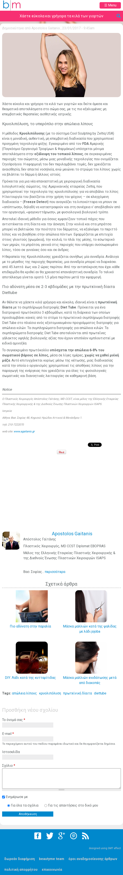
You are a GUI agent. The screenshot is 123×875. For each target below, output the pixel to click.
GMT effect (114, 848)
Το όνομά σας (13, 720)
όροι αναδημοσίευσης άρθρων (92, 859)
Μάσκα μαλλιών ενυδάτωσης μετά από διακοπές (89, 680)
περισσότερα (55, 572)
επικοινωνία (52, 870)
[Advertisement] (62, 496)
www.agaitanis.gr (24, 431)
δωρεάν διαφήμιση (19, 859)
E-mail (8, 734)
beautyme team (51, 859)
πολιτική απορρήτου (21, 870)
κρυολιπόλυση (50, 693)
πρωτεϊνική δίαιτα (77, 693)
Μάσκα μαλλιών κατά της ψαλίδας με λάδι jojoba (90, 628)
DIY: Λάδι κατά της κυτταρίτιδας (30, 678)
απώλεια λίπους (24, 693)
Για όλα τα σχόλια (25, 805)
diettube (100, 693)
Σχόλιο (8, 766)
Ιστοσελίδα (11, 752)
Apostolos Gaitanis (46, 28)
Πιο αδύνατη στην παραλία (30, 626)
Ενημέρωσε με (17, 797)
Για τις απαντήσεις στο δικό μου (73, 805)
